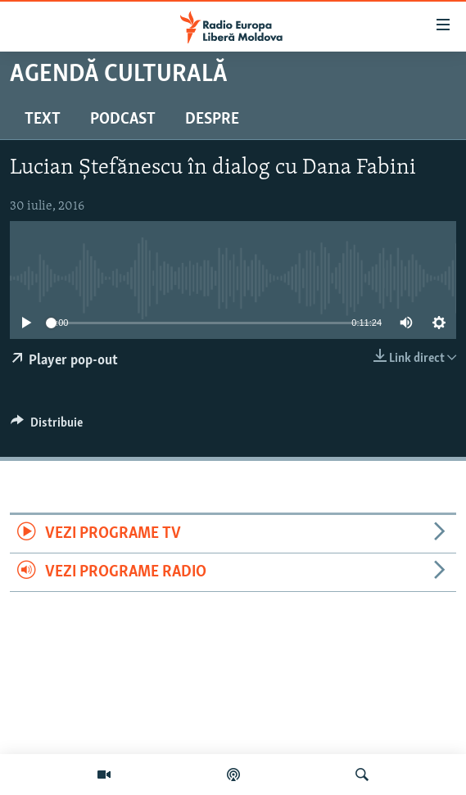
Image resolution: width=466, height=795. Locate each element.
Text (43, 119)
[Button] (47, 426)
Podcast (123, 119)
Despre (212, 119)
